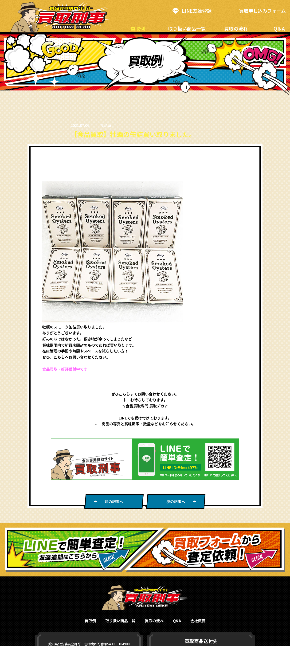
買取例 (138, 28)
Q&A (177, 620)
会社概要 (197, 620)
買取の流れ (236, 28)
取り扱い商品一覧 (187, 28)
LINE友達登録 (192, 10)
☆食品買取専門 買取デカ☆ (145, 406)
